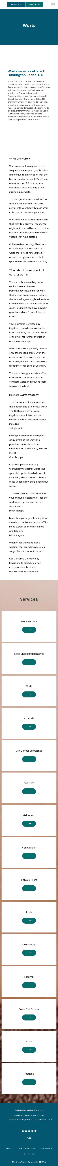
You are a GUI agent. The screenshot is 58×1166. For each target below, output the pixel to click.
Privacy (9, 1149)
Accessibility (46, 1149)
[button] (53, 5)
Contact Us (29, 1154)
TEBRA (42, 1162)
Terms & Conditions (26, 1149)
